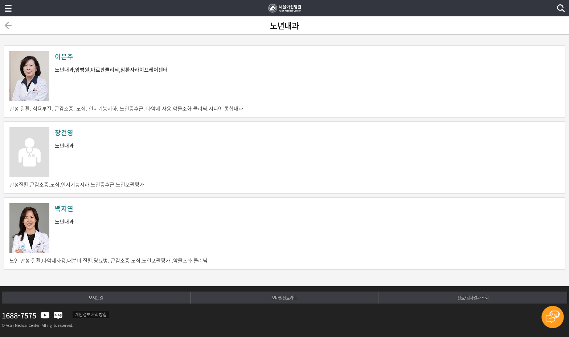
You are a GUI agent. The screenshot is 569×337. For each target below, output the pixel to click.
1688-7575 (19, 315)
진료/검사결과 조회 (472, 297)
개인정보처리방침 (91, 314)
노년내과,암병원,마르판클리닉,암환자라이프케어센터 (284, 62)
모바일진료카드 (284, 297)
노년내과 (284, 138)
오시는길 (96, 297)
